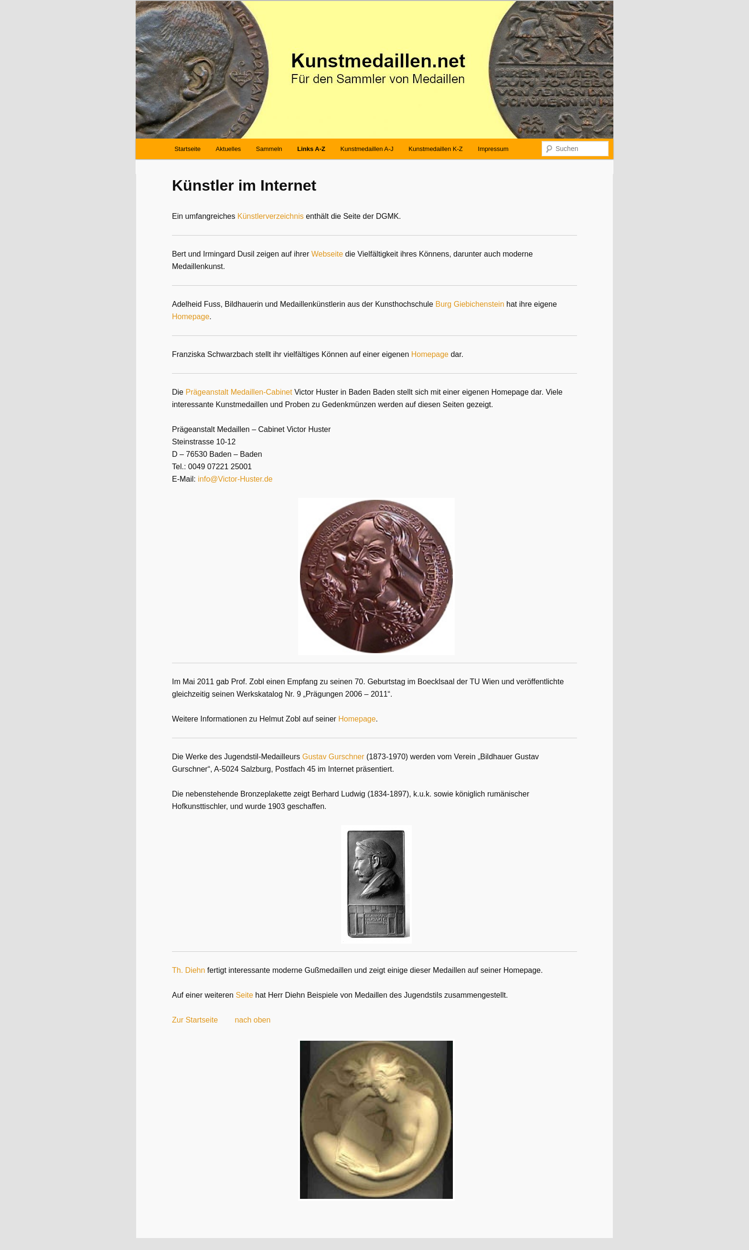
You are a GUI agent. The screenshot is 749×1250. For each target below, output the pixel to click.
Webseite (327, 254)
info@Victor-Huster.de (235, 479)
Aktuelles (228, 148)
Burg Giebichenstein (469, 304)
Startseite (187, 148)
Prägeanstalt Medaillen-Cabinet (238, 392)
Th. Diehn (188, 970)
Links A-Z (311, 148)
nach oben (253, 1020)
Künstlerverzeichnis (270, 216)
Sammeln (269, 148)
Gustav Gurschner (333, 757)
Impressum (493, 148)
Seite (244, 995)
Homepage (190, 316)
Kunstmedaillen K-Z (435, 148)
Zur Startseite (195, 1020)
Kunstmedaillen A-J (367, 148)
